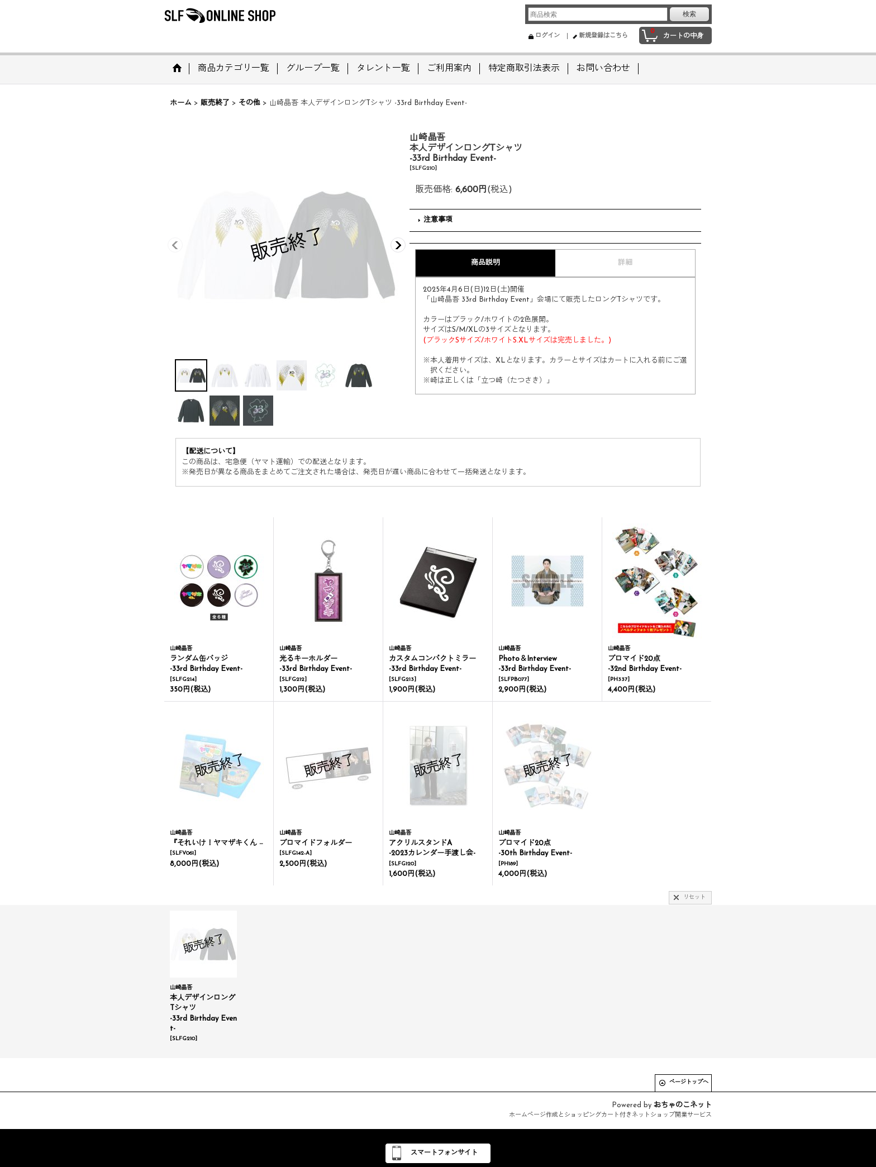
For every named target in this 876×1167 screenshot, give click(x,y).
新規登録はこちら (603, 36)
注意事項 (438, 219)
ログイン (547, 36)
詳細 (625, 262)
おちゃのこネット (683, 1105)
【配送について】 (211, 451)
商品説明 (485, 262)
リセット (694, 897)
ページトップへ (688, 1082)
